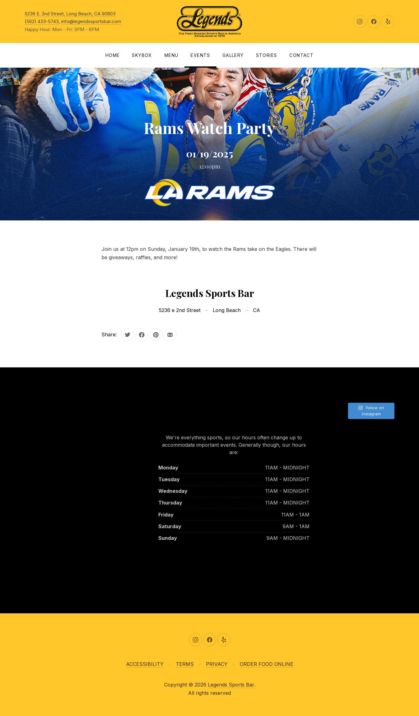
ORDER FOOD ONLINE (266, 664)
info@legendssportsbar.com (91, 21)
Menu (171, 55)
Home (112, 55)
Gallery (233, 55)
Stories (266, 55)
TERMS (185, 664)
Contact (301, 55)
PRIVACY (216, 664)
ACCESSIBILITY (145, 664)
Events (200, 55)
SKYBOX (142, 55)
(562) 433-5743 (42, 21)
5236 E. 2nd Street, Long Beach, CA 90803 (70, 14)
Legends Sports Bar (231, 685)
